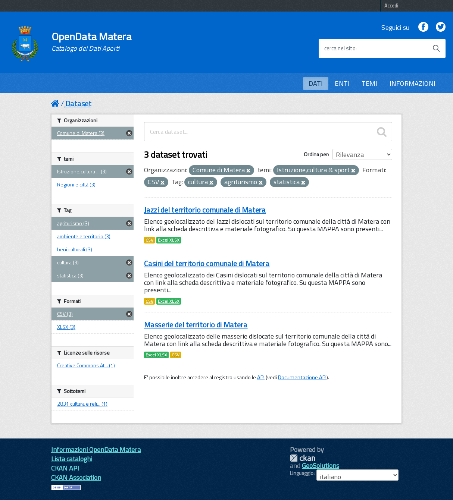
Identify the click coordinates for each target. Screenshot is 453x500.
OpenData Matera (91, 41)
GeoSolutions (320, 465)
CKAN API (65, 468)
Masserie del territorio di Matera (196, 324)
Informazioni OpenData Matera (96, 449)
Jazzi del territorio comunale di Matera (205, 210)
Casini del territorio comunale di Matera (207, 263)
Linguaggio (301, 473)
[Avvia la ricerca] (436, 48)
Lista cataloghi (71, 459)
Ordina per (316, 154)
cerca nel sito (340, 48)
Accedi (391, 5)
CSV (149, 240)
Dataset (78, 103)
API (261, 377)
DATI (316, 83)
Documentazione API (302, 377)
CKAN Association (76, 477)
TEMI (370, 83)
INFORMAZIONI (412, 83)
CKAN (302, 458)
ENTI (342, 83)
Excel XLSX (168, 240)
